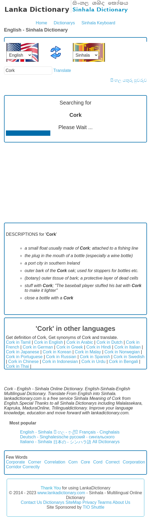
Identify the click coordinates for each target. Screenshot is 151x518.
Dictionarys (64, 23)
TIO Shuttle (93, 507)
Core (85, 462)
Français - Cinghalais (99, 432)
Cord (98, 462)
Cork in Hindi (98, 347)
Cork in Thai (17, 366)
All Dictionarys (105, 441)
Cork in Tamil (18, 342)
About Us (121, 502)
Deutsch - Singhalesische (44, 437)
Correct (112, 462)
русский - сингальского (92, 437)
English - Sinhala (36, 432)
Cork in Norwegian (122, 352)
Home (41, 23)
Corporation (134, 462)
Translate (62, 70)
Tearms (105, 502)
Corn (73, 462)
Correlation (54, 462)
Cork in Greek (69, 347)
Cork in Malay (88, 352)
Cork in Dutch (110, 342)
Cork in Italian (127, 347)
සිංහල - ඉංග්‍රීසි (66, 432)
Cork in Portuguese (24, 356)
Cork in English (48, 342)
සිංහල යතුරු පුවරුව (128, 80)
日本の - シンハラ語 (72, 442)
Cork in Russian (61, 356)
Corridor (13, 467)
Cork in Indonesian (60, 361)
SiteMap (73, 502)
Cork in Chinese (23, 361)
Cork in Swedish (129, 356)
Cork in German (38, 347)
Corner (34, 462)
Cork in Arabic (79, 342)
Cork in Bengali (123, 361)
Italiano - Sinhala (36, 441)
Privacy (89, 502)
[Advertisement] (75, 182)
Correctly (31, 467)
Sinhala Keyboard (98, 23)
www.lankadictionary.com (61, 492)
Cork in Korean (57, 352)
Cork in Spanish (95, 356)
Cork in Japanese (22, 352)
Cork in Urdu (93, 361)
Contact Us (31, 502)
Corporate (15, 462)
